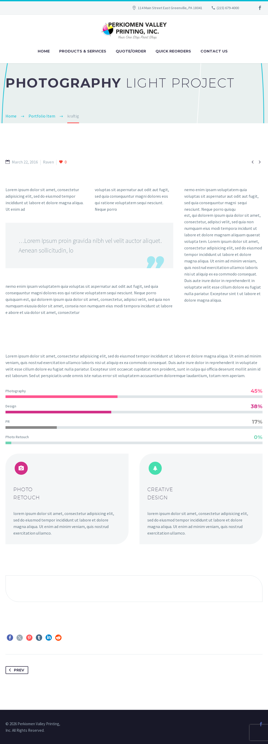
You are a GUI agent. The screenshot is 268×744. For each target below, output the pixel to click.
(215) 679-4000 (228, 7)
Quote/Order (131, 51)
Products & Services (82, 51)
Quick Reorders (173, 51)
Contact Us (214, 51)
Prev (15, 670)
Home (44, 51)
